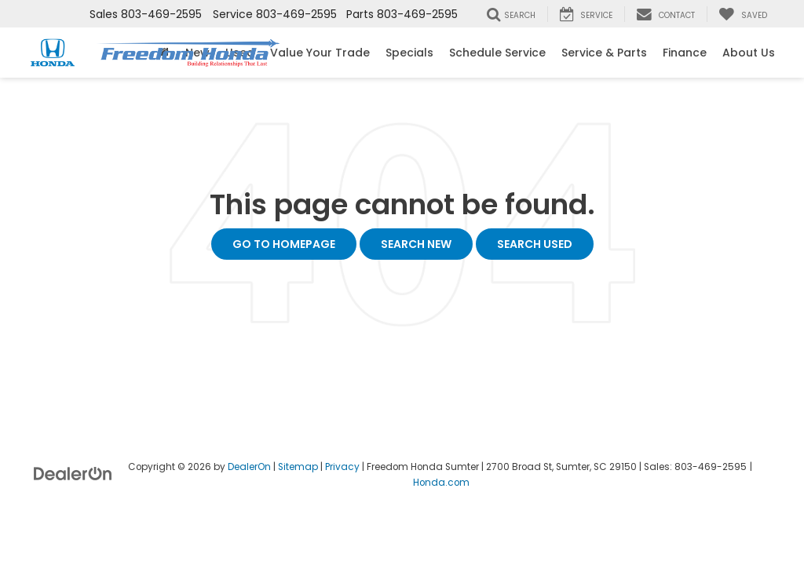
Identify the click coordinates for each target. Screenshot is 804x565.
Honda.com (441, 482)
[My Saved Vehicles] (743, 14)
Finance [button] (685, 52)
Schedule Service (497, 52)
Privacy (342, 467)
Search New (416, 244)
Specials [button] (409, 52)
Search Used (534, 244)
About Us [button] (748, 52)
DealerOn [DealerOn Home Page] (249, 467)
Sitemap (298, 467)
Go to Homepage (283, 244)
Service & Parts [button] (604, 52)
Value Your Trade (320, 52)
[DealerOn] (73, 473)
